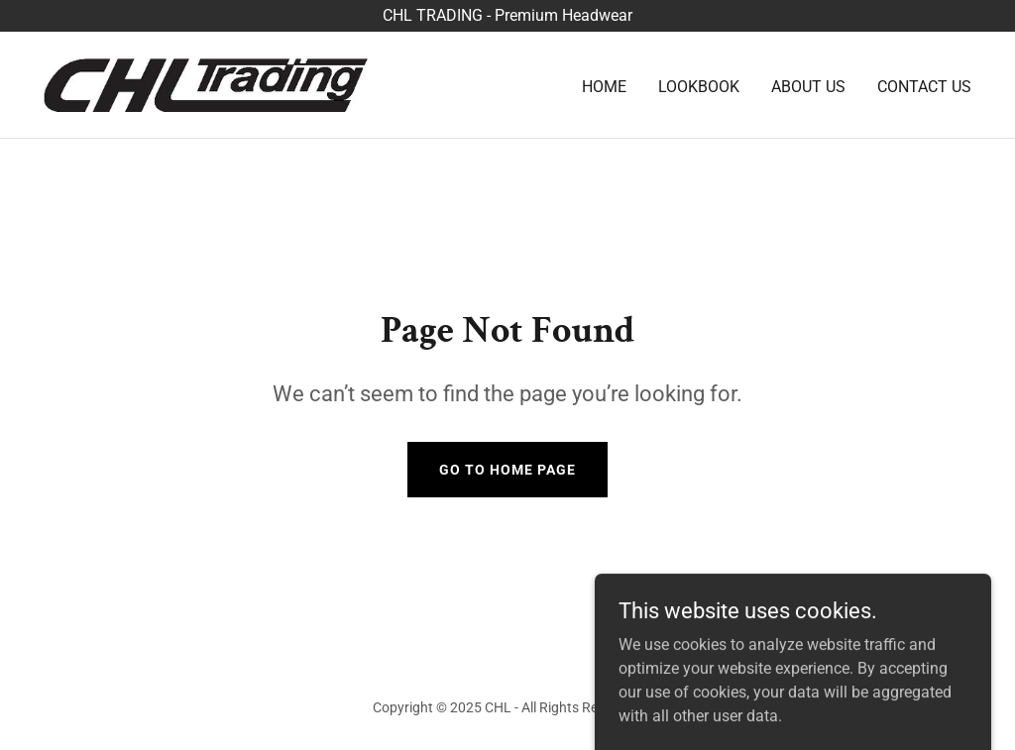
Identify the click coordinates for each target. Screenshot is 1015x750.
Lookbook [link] (698, 86)
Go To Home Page (507, 470)
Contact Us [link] (924, 86)
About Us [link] (808, 86)
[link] (206, 83)
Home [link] (604, 86)
